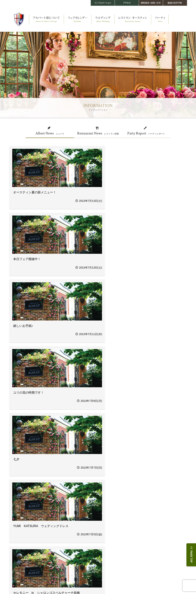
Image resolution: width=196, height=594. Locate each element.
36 (68, 486)
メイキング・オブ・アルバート (22, 529)
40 (97, 486)
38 (82, 486)
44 (126, 486)
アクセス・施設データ (163, 512)
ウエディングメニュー (56, 535)
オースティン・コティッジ (20, 526)
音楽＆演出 (52, 545)
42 (111, 486)
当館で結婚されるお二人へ (58, 556)
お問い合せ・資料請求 (163, 516)
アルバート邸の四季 (17, 533)
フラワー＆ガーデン (56, 539)
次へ (151, 486)
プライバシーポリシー (18, 584)
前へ (45, 486)
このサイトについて (41, 584)
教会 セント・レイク (18, 523)
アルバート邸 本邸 (17, 519)
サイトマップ (60, 584)
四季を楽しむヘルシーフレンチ (95, 519)
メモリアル (52, 549)
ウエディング (54, 521)
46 (141, 486)
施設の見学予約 (160, 519)
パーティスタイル (127, 516)
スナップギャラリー (56, 559)
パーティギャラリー (128, 519)
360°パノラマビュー (17, 536)
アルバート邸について (20, 512)
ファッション (53, 542)
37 (75, 486)
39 (89, 486)
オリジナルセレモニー (56, 528)
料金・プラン (53, 552)
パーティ (124, 512)
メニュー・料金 (88, 523)
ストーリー (14, 516)
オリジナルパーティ (56, 532)
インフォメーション (130, 531)
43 (119, 486)
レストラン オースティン (95, 512)
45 (133, 486)
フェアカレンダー (56, 512)
